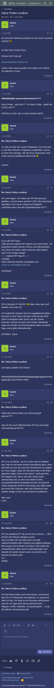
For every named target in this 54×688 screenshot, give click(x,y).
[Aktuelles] (45, 3)
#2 (52, 94)
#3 (52, 136)
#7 (52, 357)
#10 (51, 523)
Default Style (8, 673)
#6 (52, 294)
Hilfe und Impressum (10, 680)
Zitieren (49, 76)
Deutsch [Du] (23, 673)
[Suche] (50, 3)
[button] (5, 625)
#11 (51, 584)
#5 (52, 230)
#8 (52, 402)
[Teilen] (48, 33)
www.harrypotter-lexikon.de (14, 62)
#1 (52, 33)
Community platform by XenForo (23, 685)
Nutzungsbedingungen (11, 677)
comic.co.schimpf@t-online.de (15, 265)
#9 (52, 451)
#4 (52, 188)
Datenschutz (28, 677)
